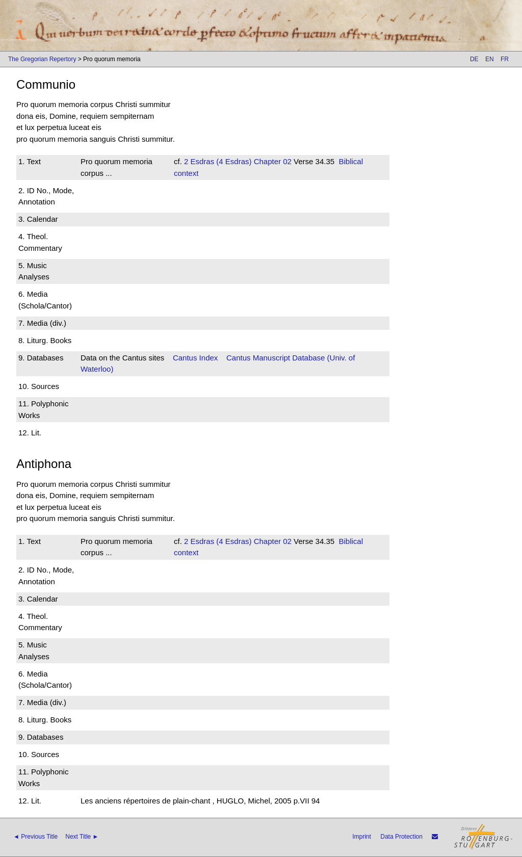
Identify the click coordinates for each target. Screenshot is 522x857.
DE (474, 59)
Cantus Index (195, 357)
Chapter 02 (272, 161)
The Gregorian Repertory (42, 59)
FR (505, 59)
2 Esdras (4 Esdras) (218, 161)
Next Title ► (81, 836)
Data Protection (401, 836)
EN (489, 59)
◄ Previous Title (35, 836)
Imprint (361, 836)
